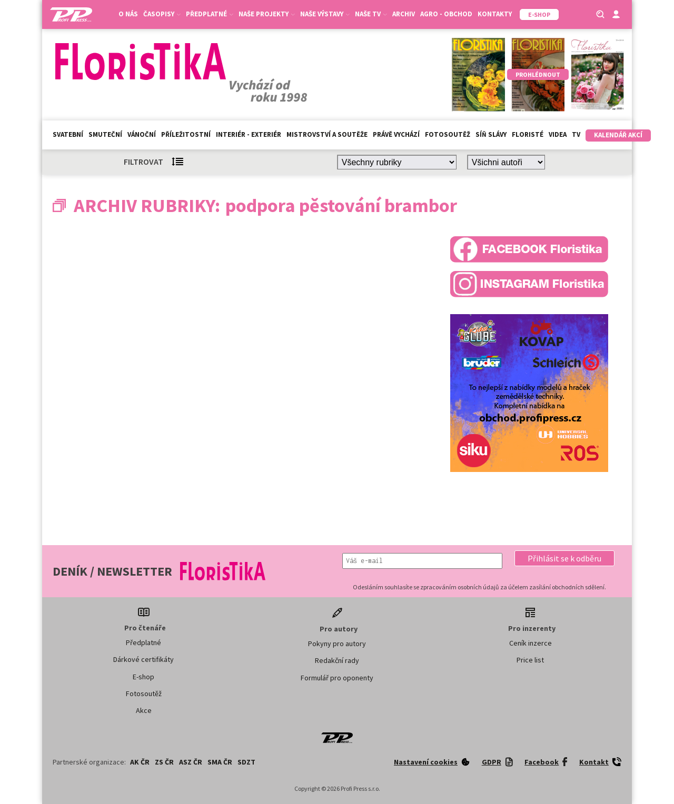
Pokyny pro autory (337, 643)
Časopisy (162, 13)
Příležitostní (186, 134)
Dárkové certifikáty (143, 659)
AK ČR (140, 762)
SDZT (246, 762)
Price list (530, 660)
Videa (558, 134)
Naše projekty (267, 13)
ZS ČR (164, 762)
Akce (144, 710)
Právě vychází (396, 134)
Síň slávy (491, 134)
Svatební (68, 134)
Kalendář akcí (618, 134)
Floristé (527, 134)
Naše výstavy (325, 13)
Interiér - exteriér (248, 134)
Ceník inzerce (530, 643)
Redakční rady (337, 660)
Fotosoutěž (447, 134)
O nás (128, 13)
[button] (564, 558)
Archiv (403, 13)
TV (576, 134)
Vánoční (141, 134)
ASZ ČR (190, 762)
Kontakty (495, 13)
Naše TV (371, 13)
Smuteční (105, 134)
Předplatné (209, 13)
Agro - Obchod (446, 13)
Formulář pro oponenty (337, 677)
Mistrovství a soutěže (327, 134)
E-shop (143, 676)
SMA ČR (219, 762)
